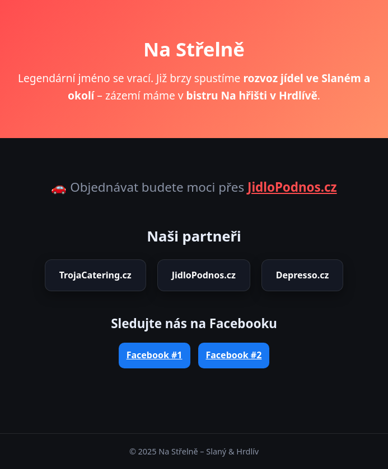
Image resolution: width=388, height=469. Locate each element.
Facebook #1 (155, 355)
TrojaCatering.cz (95, 275)
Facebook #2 (234, 355)
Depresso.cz (302, 275)
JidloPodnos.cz (292, 187)
